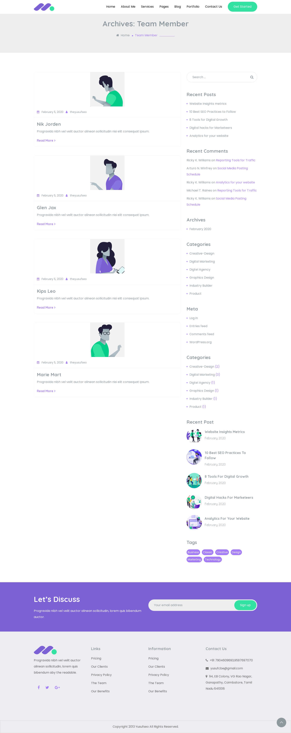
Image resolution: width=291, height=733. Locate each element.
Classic (207, 552)
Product (195, 293)
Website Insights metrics (207, 103)
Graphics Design (201, 277)
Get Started (242, 6)
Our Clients (99, 666)
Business (193, 552)
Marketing (194, 559)
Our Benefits (100, 691)
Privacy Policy (101, 675)
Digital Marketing (202, 261)
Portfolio (193, 6)
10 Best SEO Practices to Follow (212, 111)
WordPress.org (200, 342)
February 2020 (200, 229)
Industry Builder (201, 285)
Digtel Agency (199, 269)
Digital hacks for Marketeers (210, 128)
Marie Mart (49, 374)
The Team (98, 683)
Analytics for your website (208, 136)
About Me (128, 6)
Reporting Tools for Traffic (235, 160)
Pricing (96, 658)
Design (236, 552)
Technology (213, 559)
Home (110, 6)
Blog (177, 6)
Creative (222, 552)
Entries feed (198, 326)
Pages (164, 6)
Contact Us (213, 6)
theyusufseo (76, 112)
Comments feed (201, 334)
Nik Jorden (49, 124)
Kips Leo (46, 291)
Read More (46, 140)
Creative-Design (201, 253)
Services (147, 6)
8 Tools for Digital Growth (208, 120)
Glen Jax (46, 207)
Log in (193, 318)
